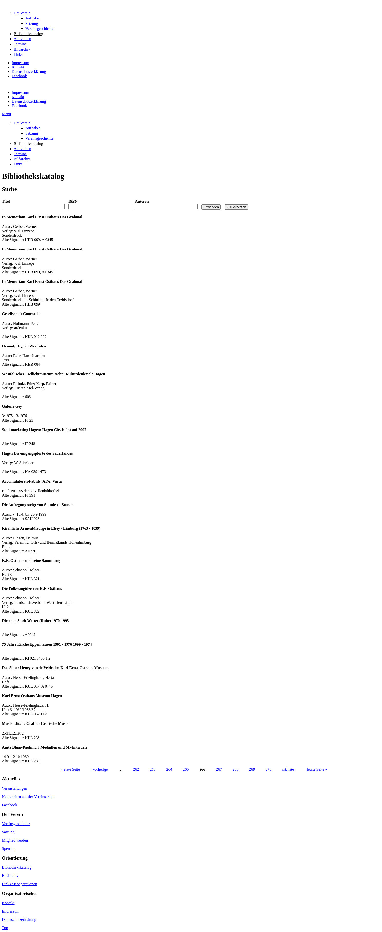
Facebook (19, 76)
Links (18, 54)
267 (219, 769)
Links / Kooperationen (19, 884)
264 (169, 769)
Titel (6, 201)
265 (186, 769)
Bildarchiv (22, 49)
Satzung (31, 23)
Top (5, 928)
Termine (20, 44)
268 (235, 769)
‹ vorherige (99, 769)
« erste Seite (70, 769)
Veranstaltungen (14, 788)
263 (152, 769)
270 (268, 769)
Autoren (142, 201)
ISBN (72, 201)
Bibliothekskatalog (28, 34)
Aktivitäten (22, 39)
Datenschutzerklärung (29, 71)
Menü (6, 114)
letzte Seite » (317, 769)
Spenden (8, 848)
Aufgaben (33, 18)
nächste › (289, 769)
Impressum (20, 63)
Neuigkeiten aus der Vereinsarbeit (28, 797)
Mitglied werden (15, 840)
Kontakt (18, 67)
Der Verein (22, 13)
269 (252, 769)
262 (136, 769)
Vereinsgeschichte (39, 29)
